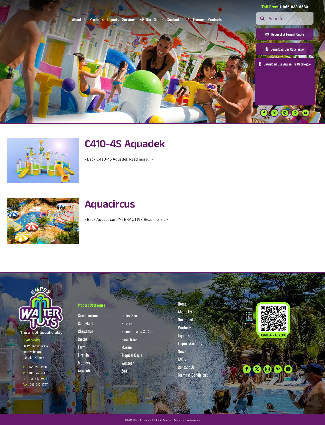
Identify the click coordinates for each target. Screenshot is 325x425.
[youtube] (306, 113)
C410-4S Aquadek (125, 144)
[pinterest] (295, 113)
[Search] (262, 18)
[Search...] (284, 18)
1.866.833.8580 (293, 7)
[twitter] (274, 113)
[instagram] (285, 113)
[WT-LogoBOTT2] (41, 288)
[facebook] (264, 113)
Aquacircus (110, 204)
